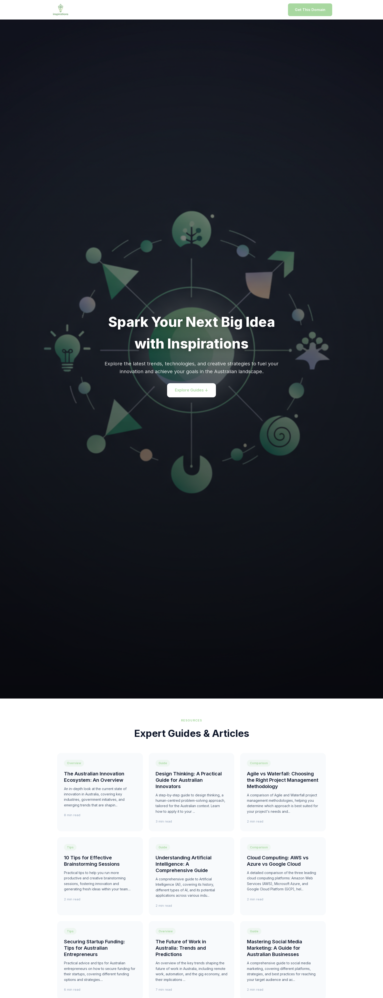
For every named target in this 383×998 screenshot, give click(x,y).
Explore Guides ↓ (191, 390)
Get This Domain (310, 9)
